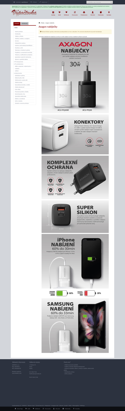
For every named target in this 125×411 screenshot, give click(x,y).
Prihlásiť (33, 2)
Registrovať (43, 2)
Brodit (66, 405)
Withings (82, 405)
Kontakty (109, 13)
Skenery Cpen (31, 405)
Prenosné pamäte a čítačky (21, 91)
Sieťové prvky (18, 73)
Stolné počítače (19, 31)
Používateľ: (21, 2)
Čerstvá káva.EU (40, 405)
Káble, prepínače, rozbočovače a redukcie (23, 67)
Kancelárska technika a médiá (22, 85)
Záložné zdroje (18, 82)
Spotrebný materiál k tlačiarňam (23, 57)
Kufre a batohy (18, 101)
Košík (27, 408)
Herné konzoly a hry (20, 94)
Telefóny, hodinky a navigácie (22, 38)
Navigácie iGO (54, 405)
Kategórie (16, 23)
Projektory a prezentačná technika (23, 52)
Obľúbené (66, 13)
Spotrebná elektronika (20, 96)
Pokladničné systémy (20, 43)
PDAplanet (47, 405)
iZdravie (61, 405)
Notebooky (18, 34)
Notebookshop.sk (16, 405)
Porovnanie (75, 13)
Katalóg (53, 13)
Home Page (19, 408)
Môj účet (92, 13)
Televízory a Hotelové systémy (22, 50)
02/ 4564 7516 (33, 372)
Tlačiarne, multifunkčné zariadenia (23, 55)
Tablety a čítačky (19, 36)
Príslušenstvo (84, 13)
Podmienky (101, 13)
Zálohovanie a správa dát (21, 80)
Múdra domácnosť (19, 87)
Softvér (17, 71)
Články (42, 23)
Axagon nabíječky (50, 23)
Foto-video (17, 89)
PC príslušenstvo (19, 64)
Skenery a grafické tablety (21, 59)
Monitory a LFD (19, 48)
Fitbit (70, 405)
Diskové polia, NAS (19, 78)
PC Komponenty (19, 62)
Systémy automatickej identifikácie (23, 45)
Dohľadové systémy (20, 75)
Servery (17, 41)
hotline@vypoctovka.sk (35, 373)
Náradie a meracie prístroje (22, 103)
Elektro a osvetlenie (20, 98)
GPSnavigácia (75, 405)
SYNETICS (24, 405)
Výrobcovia (24, 23)
